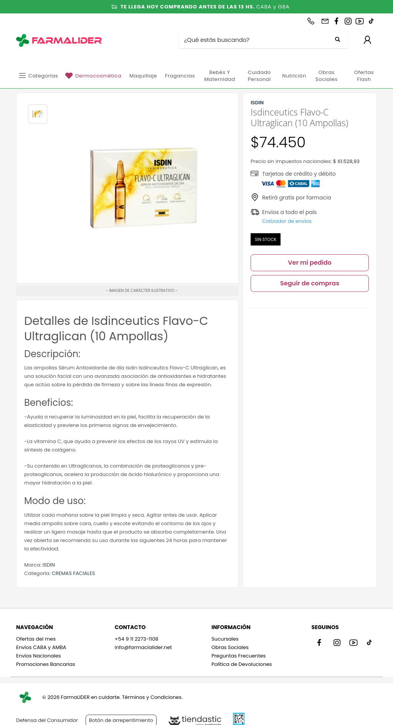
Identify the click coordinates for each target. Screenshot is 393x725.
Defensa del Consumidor (47, 720)
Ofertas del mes (36, 639)
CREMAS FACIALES (73, 573)
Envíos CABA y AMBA (41, 647)
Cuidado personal (259, 76)
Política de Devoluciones (241, 664)
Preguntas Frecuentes (238, 655)
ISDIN (49, 564)
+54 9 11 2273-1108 (137, 639)
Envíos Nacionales (38, 655)
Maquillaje (143, 75)
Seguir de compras (309, 283)
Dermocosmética (98, 75)
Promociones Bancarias (45, 664)
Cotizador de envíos (287, 221)
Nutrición (294, 75)
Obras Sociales (326, 76)
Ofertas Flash (364, 76)
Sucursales (225, 639)
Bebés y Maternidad (219, 76)
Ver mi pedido (310, 262)
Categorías (43, 75)
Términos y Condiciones (152, 697)
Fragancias (180, 75)
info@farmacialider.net (143, 647)
